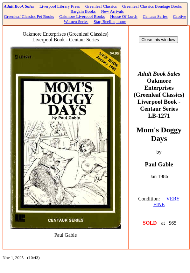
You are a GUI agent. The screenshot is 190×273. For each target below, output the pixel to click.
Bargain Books (82, 11)
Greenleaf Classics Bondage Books (152, 6)
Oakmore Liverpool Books (82, 16)
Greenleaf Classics (101, 6)
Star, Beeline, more (110, 21)
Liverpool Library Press (59, 6)
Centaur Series (155, 16)
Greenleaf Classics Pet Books (29, 16)
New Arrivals (112, 11)
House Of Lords (123, 16)
